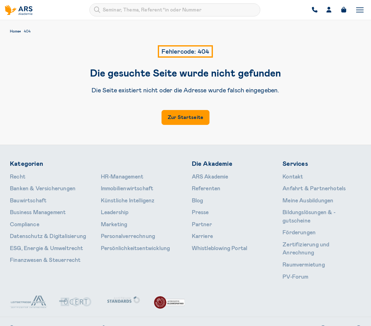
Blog (196, 196)
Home (14, 31)
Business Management (32, 206)
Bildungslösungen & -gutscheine (315, 206)
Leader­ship (112, 206)
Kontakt (291, 175)
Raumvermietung (300, 237)
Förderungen (296, 216)
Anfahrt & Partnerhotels (308, 186)
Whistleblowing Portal (214, 237)
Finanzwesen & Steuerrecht (38, 247)
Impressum (300, 317)
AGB (245, 317)
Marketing (111, 216)
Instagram (306, 298)
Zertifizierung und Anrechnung (314, 227)
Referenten (203, 186)
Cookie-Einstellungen (339, 317)
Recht (16, 175)
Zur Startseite (185, 117)
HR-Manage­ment (118, 175)
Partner (200, 216)
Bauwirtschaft (25, 196)
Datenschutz (270, 317)
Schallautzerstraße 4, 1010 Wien (50, 298)
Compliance (21, 216)
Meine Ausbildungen (303, 196)
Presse (198, 206)
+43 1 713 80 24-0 (123, 298)
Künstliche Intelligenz (122, 196)
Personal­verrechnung (122, 227)
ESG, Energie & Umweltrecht (39, 237)
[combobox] (175, 10)
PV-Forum (293, 247)
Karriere (200, 227)
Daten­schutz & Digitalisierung (40, 227)
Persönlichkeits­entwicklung (129, 237)
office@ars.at (174, 298)
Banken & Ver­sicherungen (36, 186)
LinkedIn (344, 298)
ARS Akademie (207, 175)
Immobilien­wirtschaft (122, 186)
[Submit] (97, 10)
